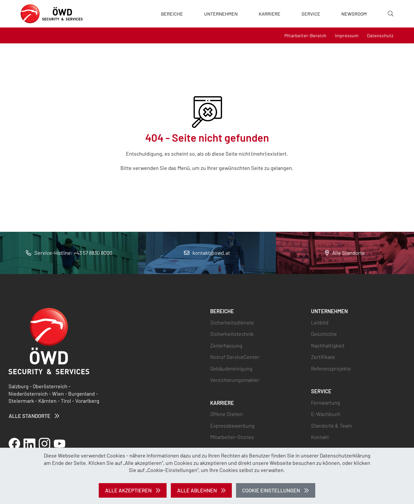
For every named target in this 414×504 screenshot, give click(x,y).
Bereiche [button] (172, 14)
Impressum (347, 35)
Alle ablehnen (197, 490)
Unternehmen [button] (221, 14)
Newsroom (354, 14)
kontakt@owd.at (207, 252)
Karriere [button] (269, 14)
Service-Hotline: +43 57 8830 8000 (69, 252)
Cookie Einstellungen (271, 490)
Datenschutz (380, 35)
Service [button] (311, 14)
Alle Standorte (345, 252)
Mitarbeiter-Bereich (305, 35)
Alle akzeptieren (128, 490)
